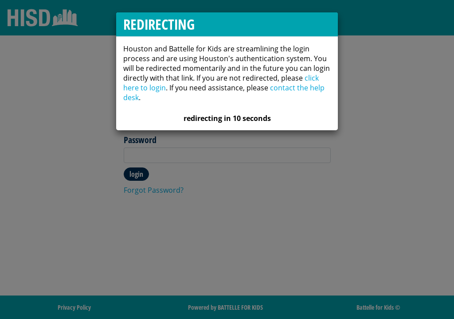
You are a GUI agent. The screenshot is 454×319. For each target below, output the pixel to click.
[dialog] (227, 159)
